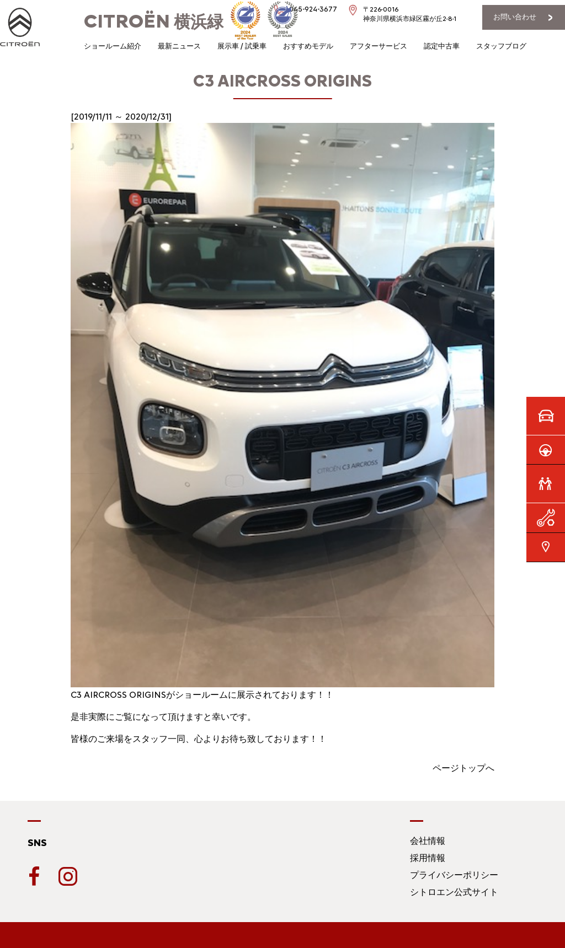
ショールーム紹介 (112, 46)
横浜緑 (153, 22)
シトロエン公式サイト (454, 892)
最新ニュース (179, 46)
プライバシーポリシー (454, 875)
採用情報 (427, 858)
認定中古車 (442, 46)
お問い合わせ (514, 17)
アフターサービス (378, 46)
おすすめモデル (308, 46)
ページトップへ (463, 768)
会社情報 (427, 841)
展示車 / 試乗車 (241, 46)
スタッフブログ (501, 46)
